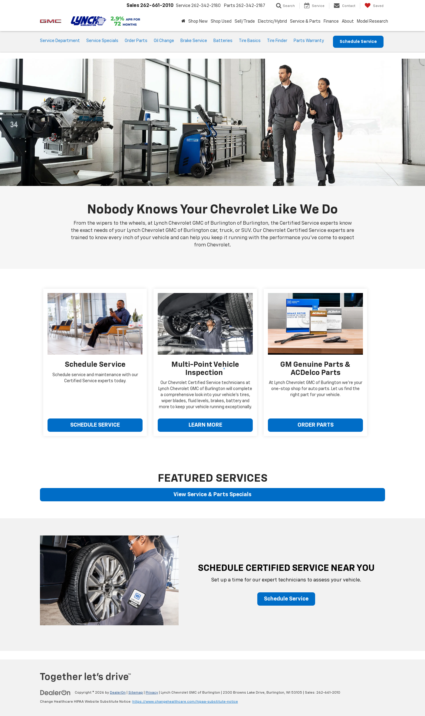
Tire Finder (277, 41)
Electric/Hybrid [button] (272, 21)
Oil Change (164, 41)
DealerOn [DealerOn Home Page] (118, 693)
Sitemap (135, 693)
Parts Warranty (309, 41)
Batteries (222, 41)
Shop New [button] (198, 21)
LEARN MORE (205, 425)
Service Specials (102, 41)
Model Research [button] (372, 21)
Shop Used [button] (221, 21)
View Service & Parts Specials (212, 494)
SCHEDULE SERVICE (95, 425)
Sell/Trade (245, 21)
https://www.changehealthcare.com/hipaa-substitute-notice (185, 702)
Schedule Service (358, 42)
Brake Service (193, 41)
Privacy (152, 693)
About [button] (348, 21)
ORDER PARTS (316, 425)
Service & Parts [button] (305, 21)
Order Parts (136, 41)
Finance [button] (331, 21)
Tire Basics (250, 41)
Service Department (60, 41)
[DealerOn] (55, 692)
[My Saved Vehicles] (374, 6)
